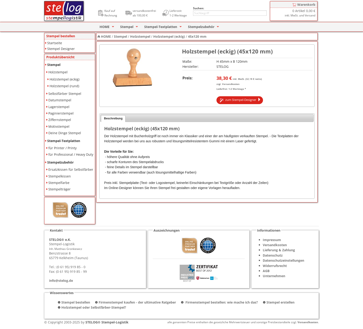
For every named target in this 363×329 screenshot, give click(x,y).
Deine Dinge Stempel (64, 133)
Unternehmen (274, 276)
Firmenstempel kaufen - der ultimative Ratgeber (137, 302)
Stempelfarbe (58, 182)
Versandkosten (231, 84)
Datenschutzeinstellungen (283, 260)
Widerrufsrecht (275, 266)
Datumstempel (59, 100)
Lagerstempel (58, 107)
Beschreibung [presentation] (113, 118)
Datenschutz (273, 255)
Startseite (54, 43)
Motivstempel (58, 126)
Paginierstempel (61, 113)
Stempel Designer (61, 49)
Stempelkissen (59, 176)
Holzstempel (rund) (64, 86)
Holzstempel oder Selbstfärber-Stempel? (93, 307)
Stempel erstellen (280, 302)
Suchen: (198, 8)
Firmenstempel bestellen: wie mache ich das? (221, 302)
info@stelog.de (61, 280)
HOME (105, 27)
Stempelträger (59, 189)
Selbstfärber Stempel (64, 93)
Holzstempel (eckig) (64, 79)
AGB (266, 271)
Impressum (272, 240)
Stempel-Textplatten (160, 27)
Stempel (126, 27)
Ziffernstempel (59, 120)
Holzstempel (58, 72)
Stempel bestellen (75, 302)
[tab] (113, 118)
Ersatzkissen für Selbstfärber (70, 169)
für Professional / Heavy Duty (70, 154)
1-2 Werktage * (237, 88)
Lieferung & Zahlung (279, 250)
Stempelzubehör (201, 27)
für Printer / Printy (62, 148)
